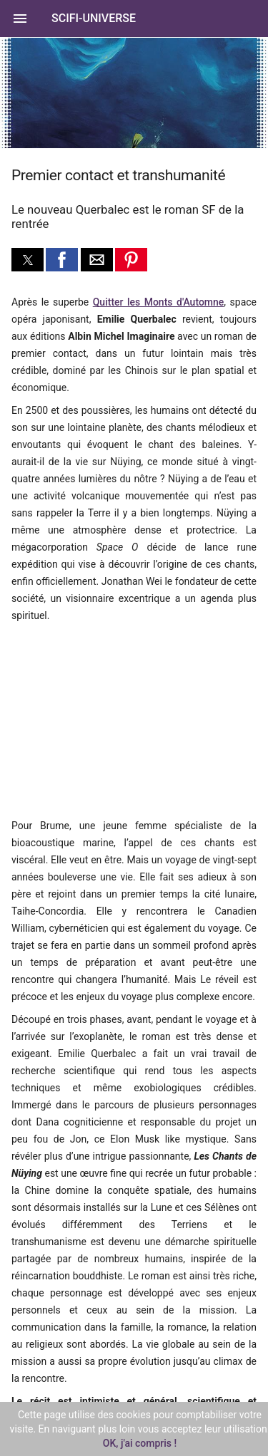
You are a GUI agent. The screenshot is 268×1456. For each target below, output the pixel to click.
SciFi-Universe (93, 18)
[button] (134, 18)
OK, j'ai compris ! (140, 1443)
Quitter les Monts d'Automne (158, 302)
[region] (107, 719)
